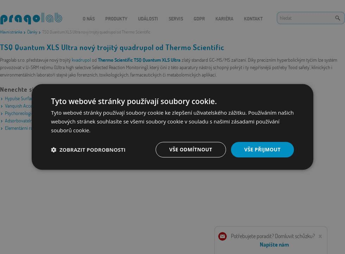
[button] (88, 149)
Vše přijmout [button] (262, 149)
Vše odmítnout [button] (190, 149)
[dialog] (172, 127)
